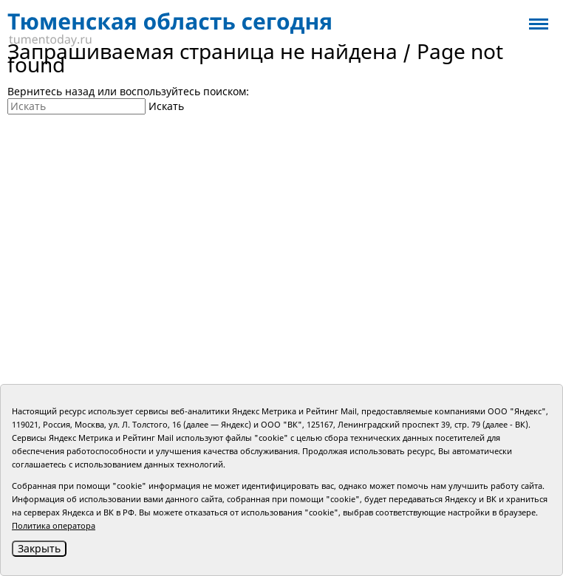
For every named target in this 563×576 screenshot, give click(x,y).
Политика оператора (53, 525)
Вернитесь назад (51, 91)
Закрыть (39, 548)
